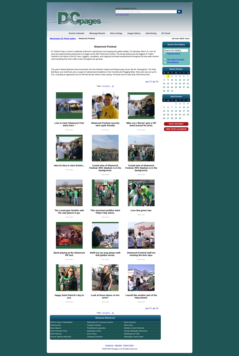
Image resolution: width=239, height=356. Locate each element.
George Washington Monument (135, 331)
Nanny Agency (55, 328)
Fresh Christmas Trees (58, 331)
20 (184, 84)
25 (176, 87)
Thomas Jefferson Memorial (60, 337)
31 (172, 91)
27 (184, 87)
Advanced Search (173, 53)
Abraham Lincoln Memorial (134, 328)
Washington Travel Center (133, 337)
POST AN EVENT (176, 124)
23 (168, 87)
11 (176, 80)
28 (188, 87)
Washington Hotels (94, 331)
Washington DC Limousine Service (100, 322)
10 (172, 80)
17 (172, 84)
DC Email (165, 33)
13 (113, 86)
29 (164, 91)
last (154, 81)
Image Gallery (133, 33)
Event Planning (56, 334)
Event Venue (92, 334)
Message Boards (97, 33)
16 (168, 84)
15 (164, 84)
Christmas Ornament (95, 337)
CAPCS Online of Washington (61, 322)
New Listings (116, 33)
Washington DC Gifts (132, 334)
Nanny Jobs (128, 325)
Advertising (151, 33)
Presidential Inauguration (96, 328)
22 (164, 87)
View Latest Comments (175, 59)
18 (176, 84)
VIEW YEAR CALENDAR (176, 129)
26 (180, 87)
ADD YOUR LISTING (122, 15)
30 (168, 91)
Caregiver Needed (94, 325)
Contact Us (109, 345)
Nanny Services (130, 322)
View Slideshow (173, 62)
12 (180, 80)
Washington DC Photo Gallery (63, 38)
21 (188, 84)
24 (172, 87)
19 (180, 84)
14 (188, 80)
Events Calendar (76, 33)
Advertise (118, 345)
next (147, 81)
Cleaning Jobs (55, 325)
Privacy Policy (128, 345)
